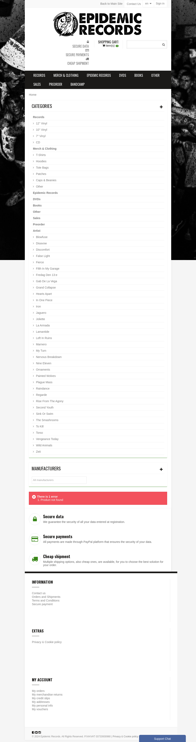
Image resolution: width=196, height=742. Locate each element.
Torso (39, 434)
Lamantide (42, 333)
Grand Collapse (45, 289)
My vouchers (40, 711)
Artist (36, 232)
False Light (42, 258)
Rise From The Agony (49, 403)
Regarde (41, 396)
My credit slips (41, 700)
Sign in (160, 3)
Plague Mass (43, 384)
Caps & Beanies (45, 182)
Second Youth (44, 409)
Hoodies (40, 163)
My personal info (42, 707)
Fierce (39, 264)
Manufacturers (46, 470)
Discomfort (42, 251)
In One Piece (43, 302)
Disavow (41, 245)
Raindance (42, 390)
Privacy (36, 644)
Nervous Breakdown (48, 359)
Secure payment (42, 606)
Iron (38, 308)
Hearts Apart (43, 295)
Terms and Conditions (45, 602)
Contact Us (134, 3)
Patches (40, 176)
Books (138, 77)
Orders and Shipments (46, 598)
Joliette (40, 321)
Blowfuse (41, 239)
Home (32, 96)
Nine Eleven (43, 365)
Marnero (41, 346)
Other (155, 77)
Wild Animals (43, 447)
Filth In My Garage (47, 270)
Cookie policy (53, 644)
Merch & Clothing (65, 77)
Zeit (38, 453)
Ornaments (42, 371)
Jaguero (40, 314)
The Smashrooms (46, 422)
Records (39, 77)
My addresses (41, 704)
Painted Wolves (45, 378)
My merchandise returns (47, 696)
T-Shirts (40, 157)
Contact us (39, 595)
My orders (38, 693)
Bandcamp (78, 86)
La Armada (42, 327)
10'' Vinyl (41, 131)
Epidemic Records (99, 77)
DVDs (122, 77)
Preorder (55, 86)
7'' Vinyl (40, 138)
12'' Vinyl (41, 125)
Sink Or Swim (44, 415)
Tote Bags (42, 169)
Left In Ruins (43, 340)
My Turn (40, 352)
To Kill (39, 428)
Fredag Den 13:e (46, 277)
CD (37, 144)
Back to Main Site (111, 3)
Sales (37, 86)
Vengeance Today (47, 441)
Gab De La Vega (46, 283)
